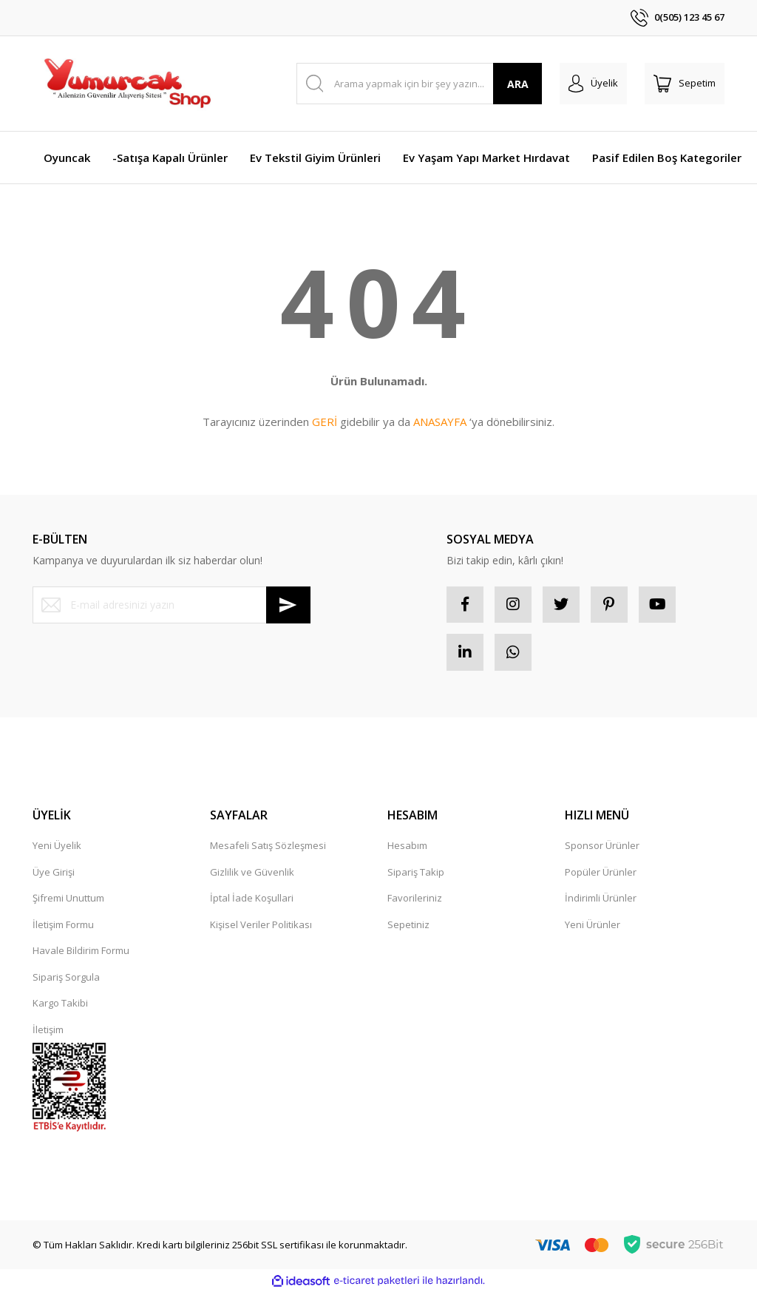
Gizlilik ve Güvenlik (252, 872)
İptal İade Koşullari (251, 898)
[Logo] (126, 83)
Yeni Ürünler (592, 924)
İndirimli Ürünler (601, 898)
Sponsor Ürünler (602, 846)
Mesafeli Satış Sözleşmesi (268, 846)
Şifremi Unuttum (68, 898)
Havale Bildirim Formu (81, 951)
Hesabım (407, 846)
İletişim (48, 1029)
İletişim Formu (63, 924)
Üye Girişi (54, 872)
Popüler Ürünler (601, 872)
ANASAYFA (439, 421)
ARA (518, 84)
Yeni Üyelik (57, 846)
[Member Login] (593, 83)
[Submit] (288, 604)
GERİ (324, 421)
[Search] (419, 83)
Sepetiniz (408, 924)
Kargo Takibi (60, 1003)
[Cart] (684, 83)
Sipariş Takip (415, 872)
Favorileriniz (414, 898)
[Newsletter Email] (171, 604)
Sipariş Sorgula (66, 977)
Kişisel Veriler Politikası (261, 924)
